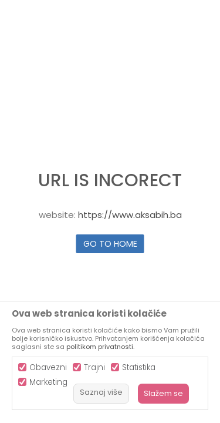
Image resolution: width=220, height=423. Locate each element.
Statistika (138, 367)
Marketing (48, 382)
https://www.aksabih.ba (130, 215)
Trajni (94, 367)
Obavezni (48, 367)
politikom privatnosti (99, 346)
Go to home (110, 244)
